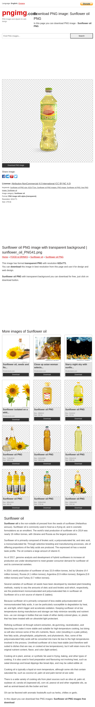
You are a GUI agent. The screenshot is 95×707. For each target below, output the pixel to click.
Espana (22, 3)
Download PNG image (16, 165)
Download (15, 375)
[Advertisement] (47, 60)
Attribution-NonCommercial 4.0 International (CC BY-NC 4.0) (41, 183)
